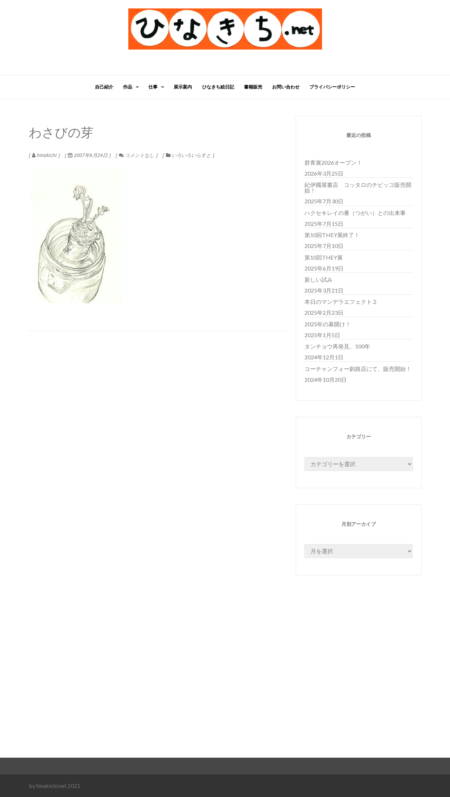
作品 (127, 87)
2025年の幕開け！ (327, 324)
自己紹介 (104, 87)
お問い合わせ (286, 87)
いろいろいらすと (191, 155)
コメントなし (136, 155)
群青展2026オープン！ (333, 162)
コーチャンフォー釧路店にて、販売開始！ (357, 368)
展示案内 (183, 87)
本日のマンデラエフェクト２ (341, 301)
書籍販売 (253, 87)
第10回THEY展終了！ (332, 234)
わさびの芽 (61, 133)
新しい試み (318, 279)
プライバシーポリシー (332, 87)
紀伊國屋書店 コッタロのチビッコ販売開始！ (357, 187)
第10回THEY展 (323, 257)
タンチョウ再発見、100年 (337, 346)
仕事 (153, 87)
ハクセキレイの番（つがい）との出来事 (355, 212)
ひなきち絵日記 (218, 87)
